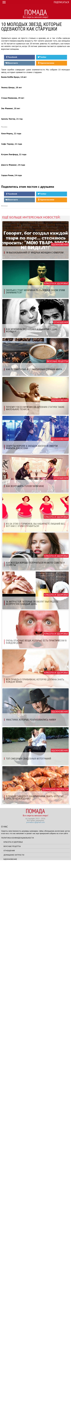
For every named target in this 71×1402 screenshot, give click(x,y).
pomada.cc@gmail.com (35, 1362)
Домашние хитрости (14, 1395)
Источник (4, 746)
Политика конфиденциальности (17, 1378)
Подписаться (61, 2)
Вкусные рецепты (12, 1386)
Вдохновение (10, 1399)
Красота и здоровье (13, 1382)
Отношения (9, 1391)
